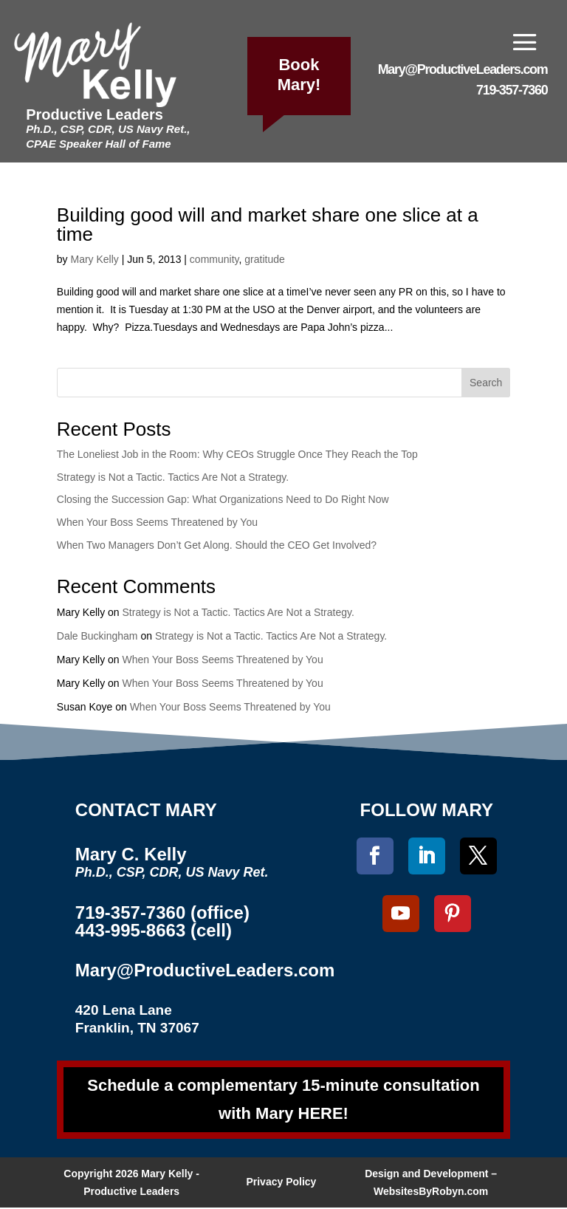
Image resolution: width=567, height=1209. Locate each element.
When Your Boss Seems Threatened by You (157, 522)
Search (486, 382)
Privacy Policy (281, 1183)
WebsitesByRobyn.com (431, 1193)
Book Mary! (299, 74)
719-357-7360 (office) (162, 912)
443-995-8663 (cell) (153, 930)
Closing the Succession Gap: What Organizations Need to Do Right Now (223, 499)
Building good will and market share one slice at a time (267, 224)
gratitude (264, 259)
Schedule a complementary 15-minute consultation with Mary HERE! (283, 1100)
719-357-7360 (512, 90)
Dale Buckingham (97, 636)
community (214, 259)
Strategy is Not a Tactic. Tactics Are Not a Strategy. (173, 477)
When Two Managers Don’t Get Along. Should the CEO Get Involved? (217, 545)
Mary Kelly (94, 259)
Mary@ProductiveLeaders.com (463, 69)
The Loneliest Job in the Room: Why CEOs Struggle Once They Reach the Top (237, 454)
